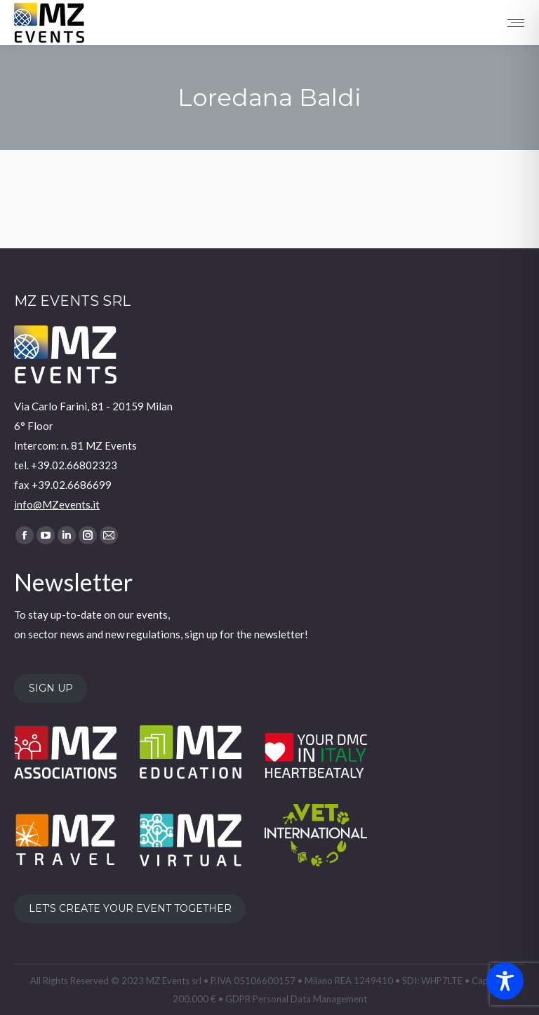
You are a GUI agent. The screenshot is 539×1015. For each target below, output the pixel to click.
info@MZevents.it (57, 504)
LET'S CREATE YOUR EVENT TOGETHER (130, 909)
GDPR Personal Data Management (296, 998)
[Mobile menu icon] (516, 22)
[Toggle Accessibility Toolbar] (505, 981)
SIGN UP (51, 688)
